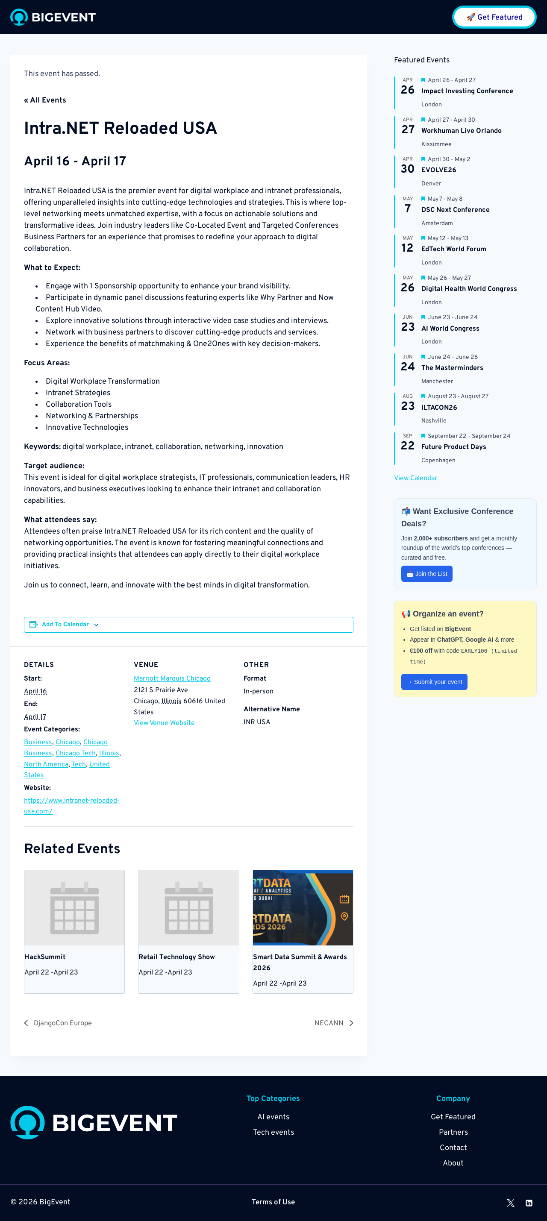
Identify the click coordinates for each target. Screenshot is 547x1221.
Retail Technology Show (176, 957)
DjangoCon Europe (65, 1024)
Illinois (109, 753)
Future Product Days (453, 447)
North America (46, 764)
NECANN (328, 1024)
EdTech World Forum (453, 249)
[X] (510, 1203)
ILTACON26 (439, 408)
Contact (453, 1148)
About (453, 1164)
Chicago (68, 742)
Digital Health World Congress (469, 289)
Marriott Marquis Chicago (172, 679)
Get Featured (453, 1118)
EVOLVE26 (438, 170)
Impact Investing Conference (467, 91)
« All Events (45, 101)
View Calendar (415, 478)
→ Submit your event (434, 681)
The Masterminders (452, 368)
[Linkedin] (529, 1203)
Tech (78, 764)
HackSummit (44, 957)
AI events (273, 1118)
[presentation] (74, 907)
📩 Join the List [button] (426, 573)
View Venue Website (164, 723)
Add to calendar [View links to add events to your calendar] (65, 625)
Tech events (273, 1133)
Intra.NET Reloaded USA (137, 128)
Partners (453, 1133)
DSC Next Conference (455, 210)
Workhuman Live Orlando (461, 131)
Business (38, 742)
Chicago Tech (76, 753)
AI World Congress (450, 329)
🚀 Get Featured (494, 18)
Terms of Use (273, 1203)
